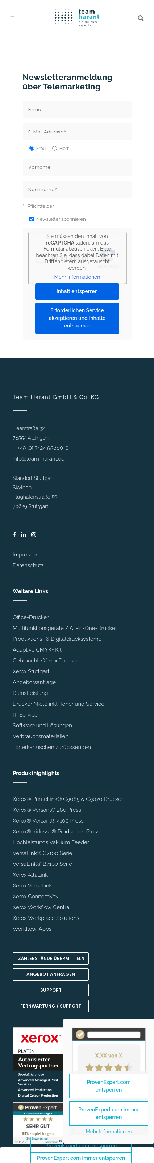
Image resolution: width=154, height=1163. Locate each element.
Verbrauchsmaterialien (40, 736)
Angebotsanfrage (34, 682)
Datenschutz (28, 565)
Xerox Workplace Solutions (46, 918)
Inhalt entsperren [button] (77, 291)
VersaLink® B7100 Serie (42, 864)
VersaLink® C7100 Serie (42, 853)
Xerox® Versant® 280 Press (47, 810)
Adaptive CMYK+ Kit (37, 650)
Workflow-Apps (32, 929)
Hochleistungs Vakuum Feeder (51, 842)
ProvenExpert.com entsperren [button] (81, 1146)
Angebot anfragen (50, 974)
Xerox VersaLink (32, 885)
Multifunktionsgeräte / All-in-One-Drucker (65, 628)
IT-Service (25, 715)
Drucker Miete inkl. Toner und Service (58, 704)
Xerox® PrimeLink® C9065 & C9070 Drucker (68, 799)
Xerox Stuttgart (31, 671)
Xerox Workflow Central (42, 907)
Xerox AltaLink (30, 875)
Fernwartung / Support (50, 1006)
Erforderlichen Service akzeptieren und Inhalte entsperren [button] (77, 318)
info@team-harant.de (38, 458)
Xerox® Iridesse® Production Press (56, 831)
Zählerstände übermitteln (51, 958)
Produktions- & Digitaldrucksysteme (57, 639)
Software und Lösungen (42, 725)
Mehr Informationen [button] (77, 277)
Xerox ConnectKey (35, 896)
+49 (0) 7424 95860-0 (43, 448)
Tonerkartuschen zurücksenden (52, 747)
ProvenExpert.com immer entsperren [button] (108, 1113)
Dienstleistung (30, 693)
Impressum (27, 554)
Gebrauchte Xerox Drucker (45, 660)
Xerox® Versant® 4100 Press (48, 821)
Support (51, 990)
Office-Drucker (31, 617)
